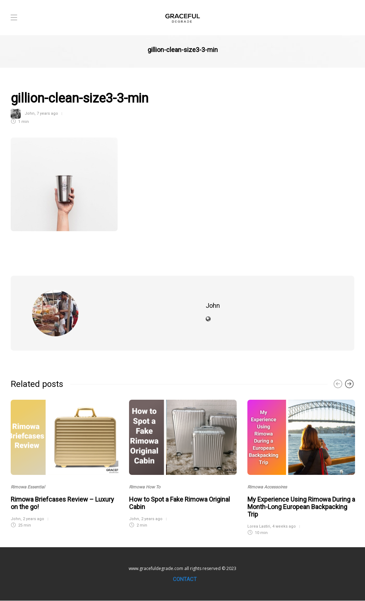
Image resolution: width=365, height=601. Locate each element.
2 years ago (33, 519)
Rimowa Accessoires (267, 487)
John (30, 113)
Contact (185, 579)
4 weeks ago (284, 526)
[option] (64, 463)
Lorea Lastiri (258, 526)
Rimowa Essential (28, 487)
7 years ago (47, 113)
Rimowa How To (144, 487)
